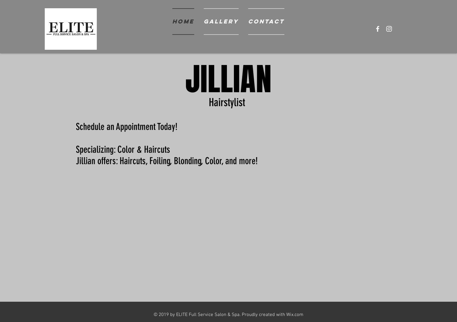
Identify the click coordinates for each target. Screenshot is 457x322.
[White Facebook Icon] (377, 29)
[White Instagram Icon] (389, 29)
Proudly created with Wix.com (272, 315)
